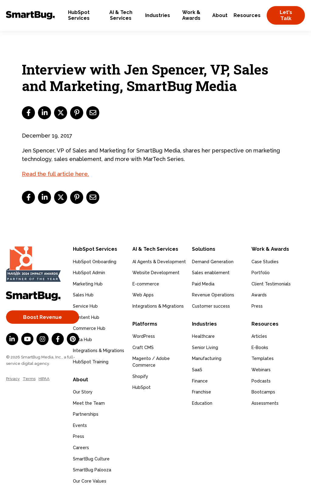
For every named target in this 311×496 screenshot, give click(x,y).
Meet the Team (89, 403)
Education (202, 403)
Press (78, 436)
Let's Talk (286, 15)
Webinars (261, 369)
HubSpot (141, 387)
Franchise (201, 391)
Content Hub (86, 317)
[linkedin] (44, 112)
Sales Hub (83, 294)
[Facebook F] (58, 339)
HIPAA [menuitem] (44, 378)
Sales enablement (211, 272)
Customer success (211, 306)
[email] (92, 112)
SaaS (197, 369)
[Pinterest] (73, 339)
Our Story (83, 391)
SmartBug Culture (91, 458)
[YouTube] (27, 339)
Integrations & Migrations (98, 350)
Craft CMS (143, 347)
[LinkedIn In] (12, 339)
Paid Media (203, 283)
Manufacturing (206, 358)
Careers (81, 447)
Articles (259, 336)
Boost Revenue (42, 317)
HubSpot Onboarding (94, 261)
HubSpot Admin (89, 272)
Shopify (140, 376)
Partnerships (85, 414)
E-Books (259, 347)
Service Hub (85, 306)
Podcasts (261, 381)
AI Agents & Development (159, 261)
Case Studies (265, 261)
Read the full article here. (55, 174)
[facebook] (28, 112)
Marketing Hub (88, 283)
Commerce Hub (89, 328)
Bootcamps (263, 391)
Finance (200, 381)
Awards (259, 294)
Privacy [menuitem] (13, 378)
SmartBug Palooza (92, 469)
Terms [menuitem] (29, 378)
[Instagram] (42, 339)
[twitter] (60, 112)
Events (80, 425)
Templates (262, 358)
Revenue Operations (213, 294)
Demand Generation (213, 261)
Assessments (265, 403)
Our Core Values (89, 481)
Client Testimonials (271, 283)
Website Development (155, 272)
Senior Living (205, 347)
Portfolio (260, 272)
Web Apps (143, 294)
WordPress (143, 336)
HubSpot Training (90, 361)
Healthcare (203, 336)
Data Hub (82, 339)
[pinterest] (76, 112)
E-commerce (145, 283)
